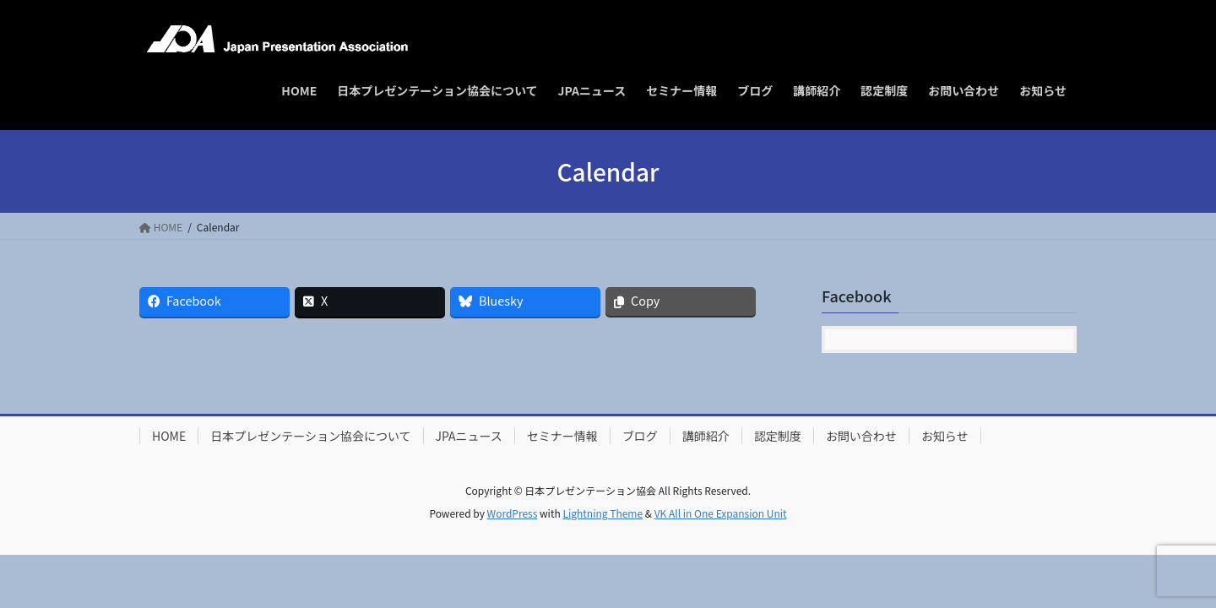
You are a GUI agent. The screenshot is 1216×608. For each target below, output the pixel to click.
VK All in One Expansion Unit (720, 513)
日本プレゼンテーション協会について (310, 435)
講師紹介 (706, 435)
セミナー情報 (562, 435)
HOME (169, 435)
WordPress (512, 513)
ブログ (640, 435)
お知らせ (945, 435)
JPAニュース (469, 435)
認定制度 (777, 435)
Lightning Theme (602, 513)
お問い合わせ (861, 435)
